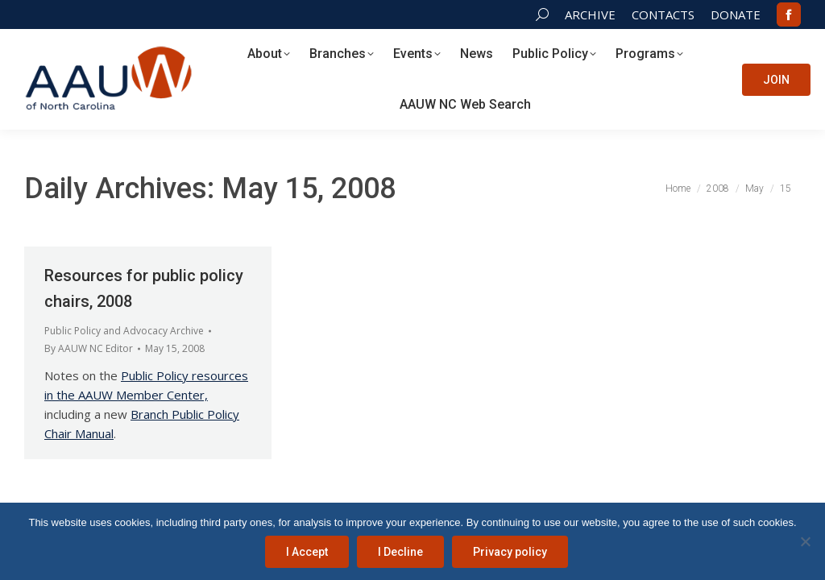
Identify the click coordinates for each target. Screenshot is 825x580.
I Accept (307, 551)
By (88, 348)
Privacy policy (510, 551)
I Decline (400, 551)
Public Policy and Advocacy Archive (124, 331)
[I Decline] (805, 541)
